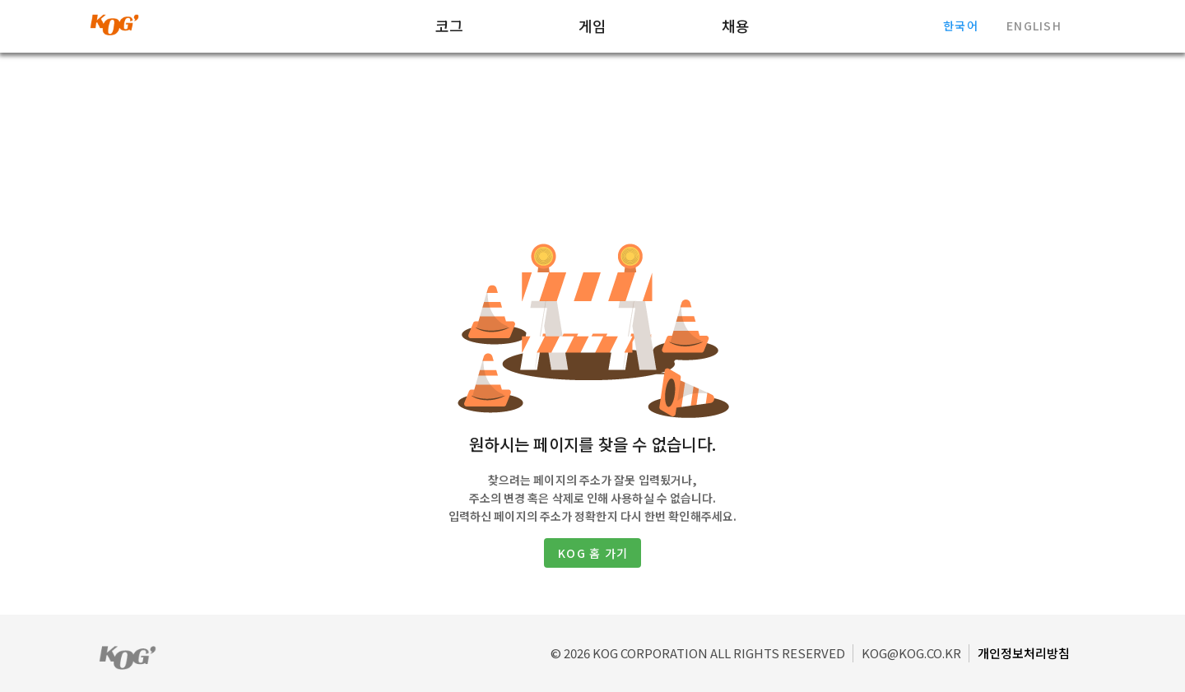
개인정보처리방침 (1024, 653)
